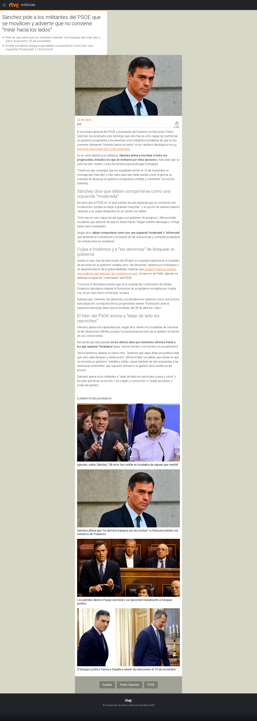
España (107, 684)
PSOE (151, 684)
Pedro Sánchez (129, 684)
